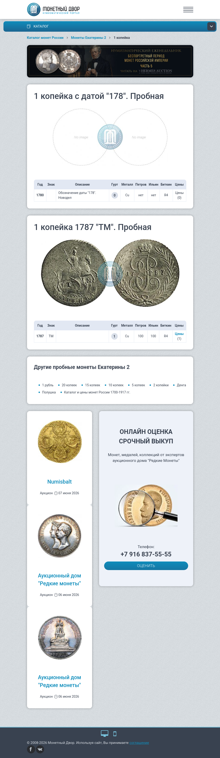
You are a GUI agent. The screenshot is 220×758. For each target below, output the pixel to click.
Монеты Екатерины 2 (88, 38)
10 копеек (116, 385)
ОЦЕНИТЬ (146, 565)
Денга (181, 385)
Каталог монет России (45, 38)
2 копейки (161, 385)
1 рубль (48, 385)
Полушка (49, 392)
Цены (179, 334)
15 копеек (92, 385)
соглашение (139, 743)
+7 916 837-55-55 (146, 554)
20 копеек (69, 385)
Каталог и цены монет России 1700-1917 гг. (97, 392)
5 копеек (138, 385)
